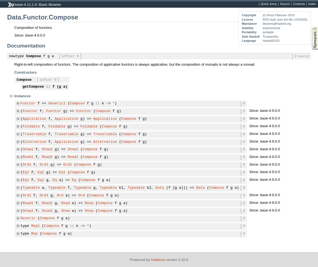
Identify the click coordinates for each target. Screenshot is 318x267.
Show (65, 210)
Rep (34, 233)
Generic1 (56, 103)
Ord (60, 195)
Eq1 (26, 172)
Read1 (28, 157)
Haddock (158, 260)
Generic (28, 218)
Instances (22, 96)
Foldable (31, 126)
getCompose (33, 86)
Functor (28, 103)
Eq (55, 180)
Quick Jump (269, 4)
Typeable (31, 187)
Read (65, 203)
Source (285, 4)
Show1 (28, 149)
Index (312, 4)
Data (159, 187)
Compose (33, 56)
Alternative (34, 142)
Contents (299, 4)
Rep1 (35, 226)
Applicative (34, 118)
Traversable (34, 134)
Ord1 (27, 164)
